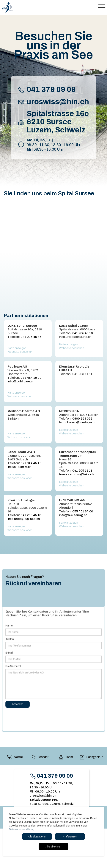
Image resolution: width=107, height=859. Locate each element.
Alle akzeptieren (37, 836)
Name (11, 627)
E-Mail (11, 652)
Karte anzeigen (16, 348)
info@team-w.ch (19, 467)
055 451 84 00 (82, 511)
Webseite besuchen (19, 351)
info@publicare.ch (20, 381)
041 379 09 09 (51, 89)
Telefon (12, 639)
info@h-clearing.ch (73, 515)
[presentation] (35, 713)
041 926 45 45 (31, 337)
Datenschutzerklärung (21, 829)
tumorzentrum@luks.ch (76, 474)
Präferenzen (70, 836)
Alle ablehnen (54, 846)
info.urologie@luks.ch (23, 519)
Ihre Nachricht (15, 665)
